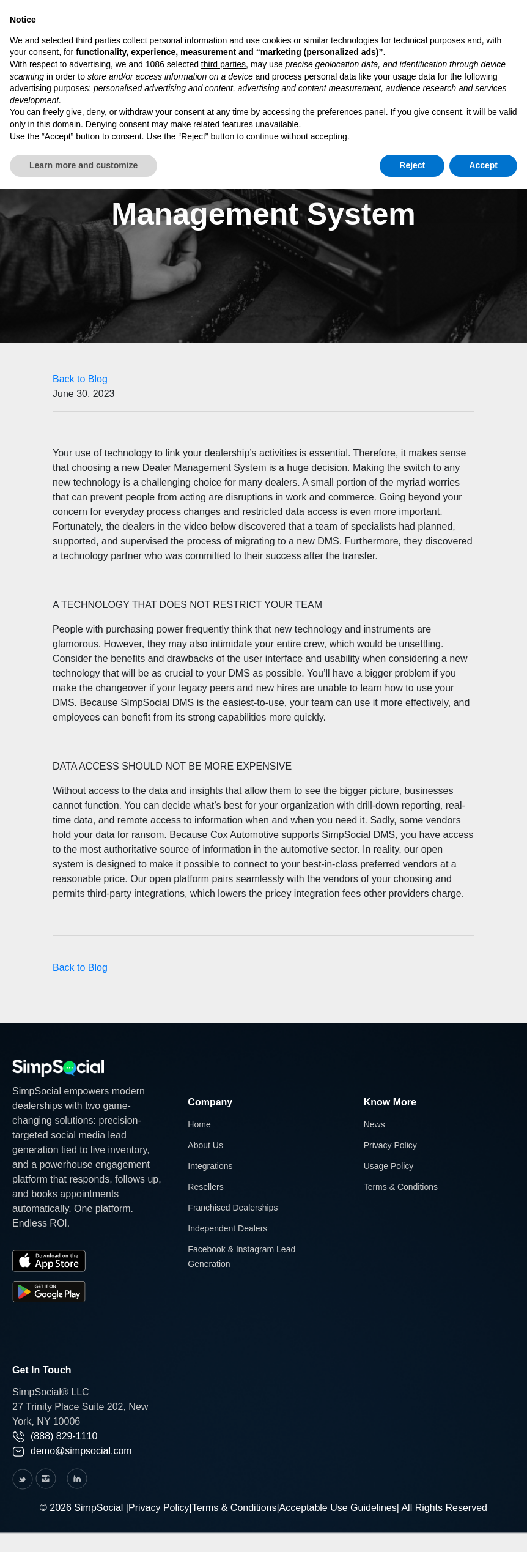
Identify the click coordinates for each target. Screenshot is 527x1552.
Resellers (205, 1187)
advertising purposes (49, 88)
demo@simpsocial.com (72, 1451)
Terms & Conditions (401, 1187)
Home (199, 1124)
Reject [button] (412, 165)
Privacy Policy (390, 1145)
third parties (223, 64)
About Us (205, 1145)
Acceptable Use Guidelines (338, 1507)
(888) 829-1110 (54, 1436)
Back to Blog (80, 379)
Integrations (210, 1166)
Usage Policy (389, 1166)
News (374, 1124)
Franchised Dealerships (233, 1207)
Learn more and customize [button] (83, 165)
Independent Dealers (227, 1228)
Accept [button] (483, 165)
